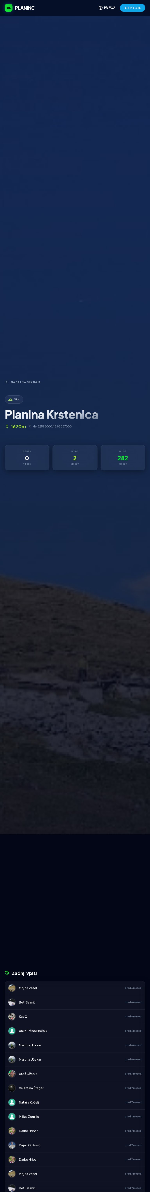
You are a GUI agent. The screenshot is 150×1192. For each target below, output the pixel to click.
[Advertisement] (75, 863)
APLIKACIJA (133, 8)
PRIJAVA (106, 7)
